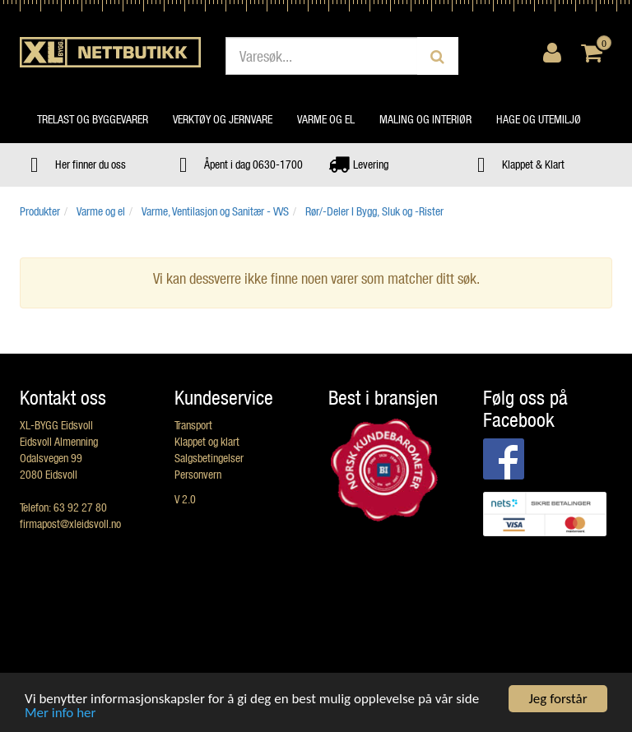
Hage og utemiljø (538, 119)
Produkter (40, 211)
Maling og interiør (425, 119)
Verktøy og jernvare (222, 119)
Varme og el (326, 119)
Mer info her (60, 713)
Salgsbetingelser (209, 458)
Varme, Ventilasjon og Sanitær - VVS (215, 211)
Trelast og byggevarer (92, 119)
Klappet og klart (206, 441)
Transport (193, 425)
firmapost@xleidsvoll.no (70, 523)
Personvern (197, 474)
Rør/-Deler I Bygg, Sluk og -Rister (374, 211)
